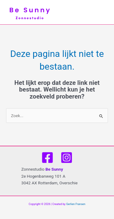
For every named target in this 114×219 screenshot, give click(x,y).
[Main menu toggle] (105, 12)
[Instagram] (66, 157)
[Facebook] (47, 157)
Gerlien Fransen (75, 204)
